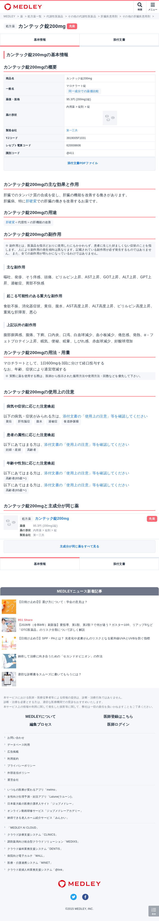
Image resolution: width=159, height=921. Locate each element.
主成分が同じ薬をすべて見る (79, 546)
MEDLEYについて (41, 716)
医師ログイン (118, 724)
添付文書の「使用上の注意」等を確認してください (105, 416)
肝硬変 (31, 201)
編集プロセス (41, 724)
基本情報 (40, 39)
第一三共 (72, 130)
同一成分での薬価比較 (84, 91)
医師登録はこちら (118, 716)
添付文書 (119, 39)
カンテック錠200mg (52, 518)
